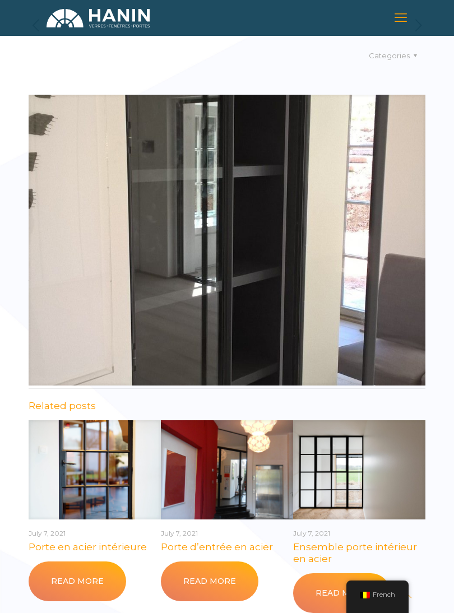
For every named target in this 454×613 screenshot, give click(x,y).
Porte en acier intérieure (88, 546)
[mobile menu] (400, 17)
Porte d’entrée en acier (217, 546)
